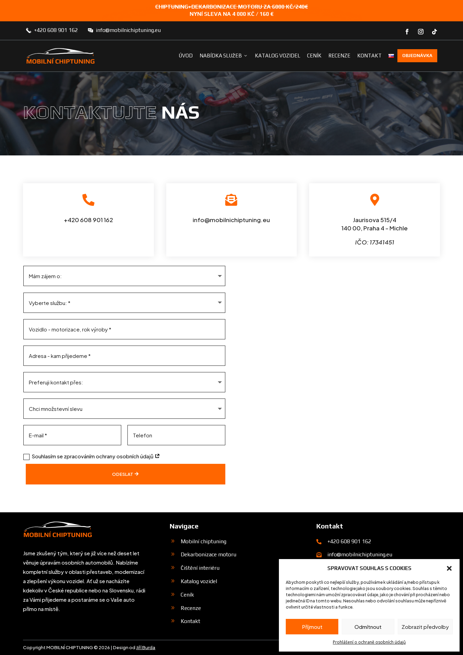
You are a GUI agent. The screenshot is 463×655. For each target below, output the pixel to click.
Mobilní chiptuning (203, 541)
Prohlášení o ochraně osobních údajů (369, 642)
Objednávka (417, 55)
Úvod (186, 55)
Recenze (339, 55)
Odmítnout (368, 626)
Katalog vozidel (277, 55)
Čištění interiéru (200, 568)
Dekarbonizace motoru (208, 554)
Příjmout (312, 626)
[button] (449, 568)
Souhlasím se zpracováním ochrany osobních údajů (91, 456)
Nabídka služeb (224, 55)
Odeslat (121, 474)
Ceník (314, 55)
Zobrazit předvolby (425, 626)
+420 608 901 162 (56, 30)
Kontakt (369, 55)
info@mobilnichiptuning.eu (128, 30)
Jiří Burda (145, 647)
